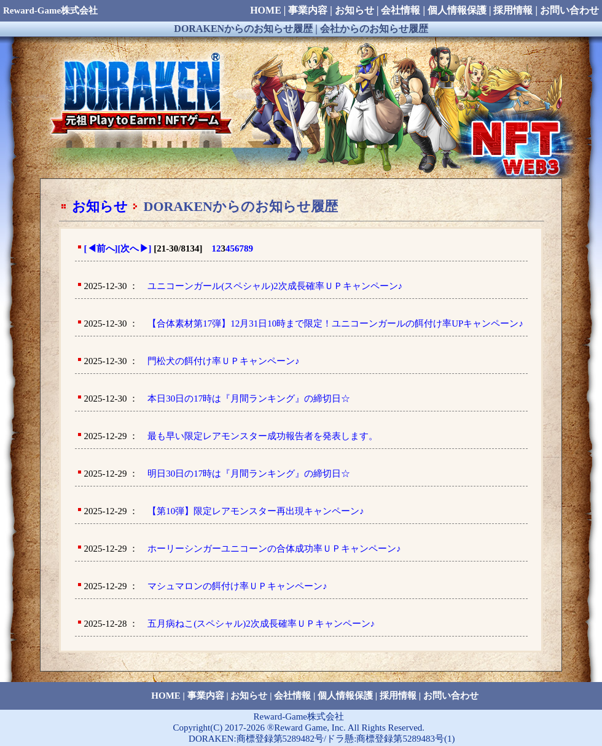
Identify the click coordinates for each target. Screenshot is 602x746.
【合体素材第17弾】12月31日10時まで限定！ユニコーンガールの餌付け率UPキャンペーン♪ (335, 323)
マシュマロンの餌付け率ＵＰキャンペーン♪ (237, 586)
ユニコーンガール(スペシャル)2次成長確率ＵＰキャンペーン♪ (274, 286)
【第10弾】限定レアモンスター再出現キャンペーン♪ (255, 511)
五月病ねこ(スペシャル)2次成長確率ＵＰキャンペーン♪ (261, 624)
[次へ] (135, 248)
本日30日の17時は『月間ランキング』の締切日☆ (248, 398)
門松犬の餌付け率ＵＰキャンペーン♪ (223, 361)
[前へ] (101, 248)
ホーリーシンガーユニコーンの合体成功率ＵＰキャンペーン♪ (274, 549)
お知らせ (100, 206)
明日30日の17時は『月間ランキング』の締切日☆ (248, 473)
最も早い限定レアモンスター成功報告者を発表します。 (262, 436)
